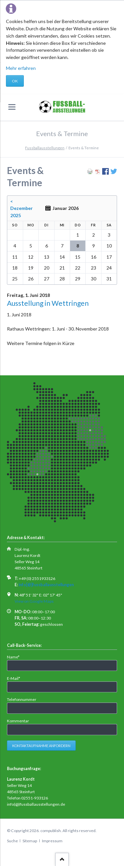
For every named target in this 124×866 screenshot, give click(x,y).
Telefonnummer (21, 699)
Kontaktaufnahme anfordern (41, 745)
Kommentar (18, 720)
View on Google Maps (34, 601)
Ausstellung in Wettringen (48, 303)
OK (15, 80)
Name (16, 656)
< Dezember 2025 (21, 208)
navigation (12, 107)
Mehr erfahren (21, 68)
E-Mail (16, 678)
